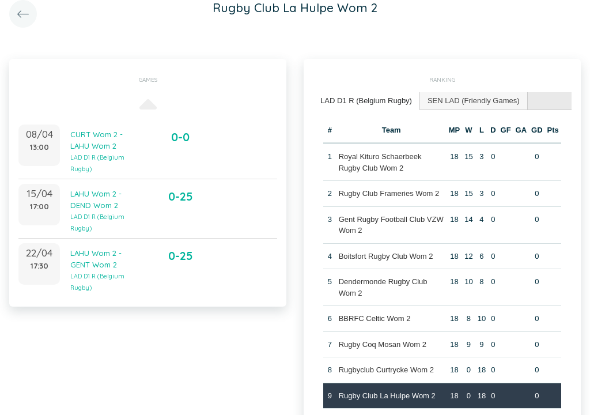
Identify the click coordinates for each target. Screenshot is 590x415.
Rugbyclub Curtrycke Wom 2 (386, 369)
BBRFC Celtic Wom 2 (375, 318)
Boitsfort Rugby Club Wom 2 (386, 256)
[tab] (366, 101)
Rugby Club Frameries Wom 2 (389, 193)
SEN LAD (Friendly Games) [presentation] (474, 100)
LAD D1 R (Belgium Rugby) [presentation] (366, 100)
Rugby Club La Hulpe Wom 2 (387, 395)
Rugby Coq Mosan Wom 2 (382, 344)
